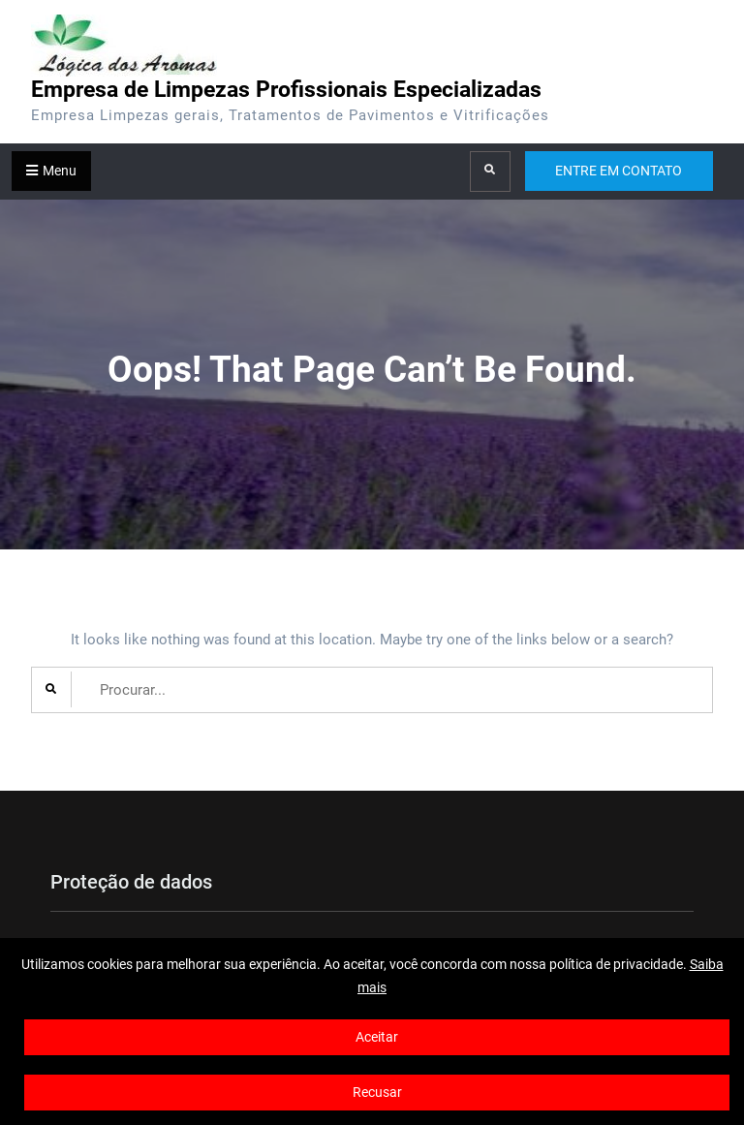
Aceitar (377, 1037)
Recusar (377, 1092)
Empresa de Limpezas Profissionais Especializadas (286, 90)
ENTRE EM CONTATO (618, 170)
